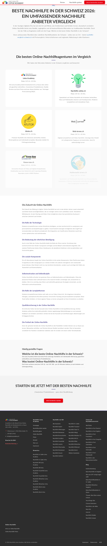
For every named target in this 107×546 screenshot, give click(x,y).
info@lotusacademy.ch (13, 436)
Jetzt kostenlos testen (94, 3)
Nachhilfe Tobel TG (74, 429)
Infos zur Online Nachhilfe (12, 528)
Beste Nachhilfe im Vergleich (93, 471)
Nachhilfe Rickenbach (59, 450)
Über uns (35, 443)
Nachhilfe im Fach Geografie (93, 439)
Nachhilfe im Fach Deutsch (93, 428)
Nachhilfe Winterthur (74, 444)
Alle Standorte (57, 423)
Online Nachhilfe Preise (11, 531)
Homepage (36, 425)
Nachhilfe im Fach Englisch (93, 431)
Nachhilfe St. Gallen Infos (40, 459)
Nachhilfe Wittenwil (74, 447)
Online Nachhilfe (37, 434)
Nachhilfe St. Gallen (74, 423)
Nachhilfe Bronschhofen (59, 435)
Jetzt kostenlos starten (53, 401)
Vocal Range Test (90, 500)
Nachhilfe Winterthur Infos (40, 484)
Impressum (36, 446)
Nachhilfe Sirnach (57, 453)
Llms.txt (88, 512)
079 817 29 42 (11, 433)
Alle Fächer (89, 425)
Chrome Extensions (91, 503)
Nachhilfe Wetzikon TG (75, 435)
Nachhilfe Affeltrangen (59, 429)
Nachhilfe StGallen (91, 515)
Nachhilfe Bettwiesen (58, 432)
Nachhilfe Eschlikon (58, 438)
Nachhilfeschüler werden (39, 428)
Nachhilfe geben (75, 3)
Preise (62, 3)
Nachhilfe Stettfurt (58, 456)
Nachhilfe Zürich (73, 450)
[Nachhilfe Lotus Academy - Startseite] (12, 3)
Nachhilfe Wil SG (73, 438)
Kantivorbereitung (91, 468)
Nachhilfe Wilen (73, 441)
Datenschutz (93, 542)
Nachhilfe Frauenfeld (58, 441)
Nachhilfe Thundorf (74, 426)
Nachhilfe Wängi (73, 432)
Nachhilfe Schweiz (91, 518)
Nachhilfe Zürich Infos (39, 492)
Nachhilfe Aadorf (57, 426)
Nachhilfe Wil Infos (38, 467)
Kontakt (35, 440)
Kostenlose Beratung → (11, 443)
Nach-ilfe (88, 509)
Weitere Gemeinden (74, 453)
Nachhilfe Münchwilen (59, 447)
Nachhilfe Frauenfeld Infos (40, 476)
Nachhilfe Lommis (58, 444)
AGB (100, 542)
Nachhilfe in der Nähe (92, 506)
